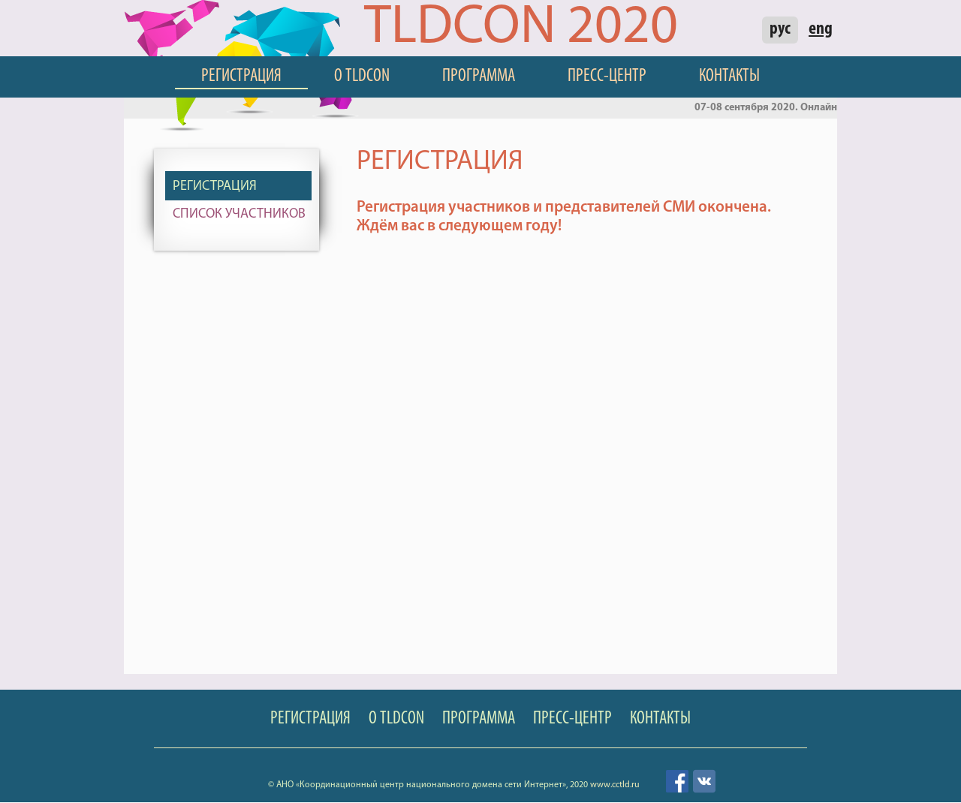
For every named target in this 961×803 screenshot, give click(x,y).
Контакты (729, 77)
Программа (478, 77)
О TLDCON (362, 77)
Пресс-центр (607, 77)
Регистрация (241, 77)
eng (821, 29)
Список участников (239, 214)
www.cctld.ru (615, 784)
